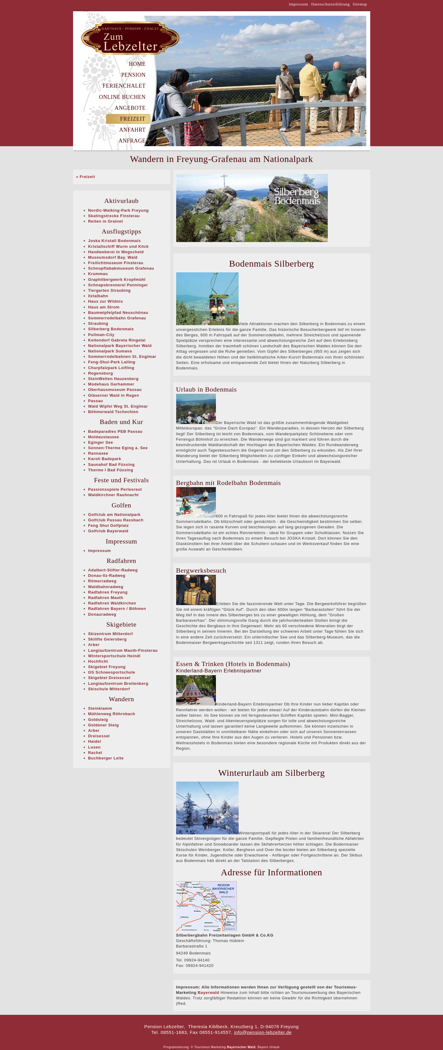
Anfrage (132, 141)
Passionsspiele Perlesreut (115, 489)
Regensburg (100, 373)
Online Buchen (122, 97)
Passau (95, 401)
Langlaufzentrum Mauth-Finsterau (123, 650)
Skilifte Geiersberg (107, 639)
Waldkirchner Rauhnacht (113, 495)
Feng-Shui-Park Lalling (112, 362)
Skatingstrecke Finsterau (114, 216)
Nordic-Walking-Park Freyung (118, 210)
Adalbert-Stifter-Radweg (113, 570)
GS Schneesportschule (111, 672)
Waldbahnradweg (105, 586)
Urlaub (275, 1047)
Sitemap (360, 4)
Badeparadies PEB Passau (115, 431)
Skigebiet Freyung (107, 667)
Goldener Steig (103, 725)
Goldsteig (98, 719)
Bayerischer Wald (241, 1047)
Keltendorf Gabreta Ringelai (117, 340)
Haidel (94, 741)
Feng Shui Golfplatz (108, 525)
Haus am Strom (104, 307)
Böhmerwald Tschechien (113, 411)
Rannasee (98, 453)
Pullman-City (101, 334)
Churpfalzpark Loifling (111, 367)
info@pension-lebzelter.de (263, 1032)
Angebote (130, 108)
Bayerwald (208, 992)
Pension (133, 75)
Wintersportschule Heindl (114, 656)
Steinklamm (100, 708)
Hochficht (98, 661)
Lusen (94, 747)
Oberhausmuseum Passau (115, 389)
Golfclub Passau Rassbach (116, 520)
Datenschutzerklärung (330, 4)
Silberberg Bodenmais (111, 329)
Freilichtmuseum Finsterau (115, 263)
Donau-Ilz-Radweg (107, 575)
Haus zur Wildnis (105, 301)
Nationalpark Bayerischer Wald (120, 345)
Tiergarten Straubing (109, 290)
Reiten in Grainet (105, 221)
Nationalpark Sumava (110, 351)
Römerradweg (102, 581)
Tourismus (202, 1047)
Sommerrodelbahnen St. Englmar (122, 356)
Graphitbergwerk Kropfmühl (117, 279)
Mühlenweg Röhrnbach (111, 714)
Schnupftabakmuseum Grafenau (121, 268)
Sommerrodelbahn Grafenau (117, 318)
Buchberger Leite (106, 758)
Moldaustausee (103, 437)
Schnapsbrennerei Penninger (118, 285)
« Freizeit (85, 176)
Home (137, 64)
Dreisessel (99, 736)
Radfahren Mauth (105, 597)
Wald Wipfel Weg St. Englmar (118, 406)
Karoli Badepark (104, 458)
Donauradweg (102, 614)
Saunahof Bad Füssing (111, 464)
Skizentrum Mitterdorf (110, 633)
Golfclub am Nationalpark (114, 514)
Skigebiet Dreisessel (109, 677)
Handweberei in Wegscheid (116, 252)
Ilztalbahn (98, 296)
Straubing (98, 323)
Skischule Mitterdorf (109, 689)
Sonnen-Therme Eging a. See (118, 448)
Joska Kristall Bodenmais (114, 240)
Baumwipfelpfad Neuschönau (118, 312)
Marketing (218, 1047)
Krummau (98, 273)
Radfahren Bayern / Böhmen (117, 608)
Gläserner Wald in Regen (113, 395)
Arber (94, 644)
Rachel (95, 752)
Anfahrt (132, 130)
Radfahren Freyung (108, 592)
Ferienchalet (124, 86)
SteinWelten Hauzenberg (113, 378)
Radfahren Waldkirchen (112, 603)
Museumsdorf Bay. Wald (113, 257)
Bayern (263, 1047)
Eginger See (100, 442)
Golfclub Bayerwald (108, 531)
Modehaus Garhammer (111, 384)
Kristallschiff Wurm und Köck (118, 246)
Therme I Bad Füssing (110, 470)
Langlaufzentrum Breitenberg (118, 683)
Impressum (298, 4)
